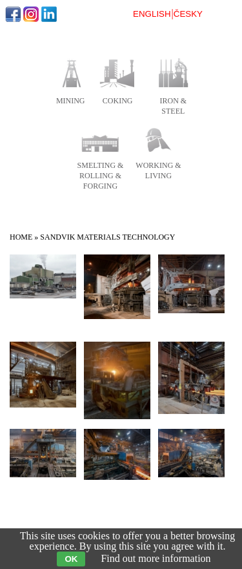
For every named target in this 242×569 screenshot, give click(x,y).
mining (70, 100)
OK (71, 559)
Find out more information (155, 558)
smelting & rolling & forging (100, 176)
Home (21, 237)
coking (118, 100)
